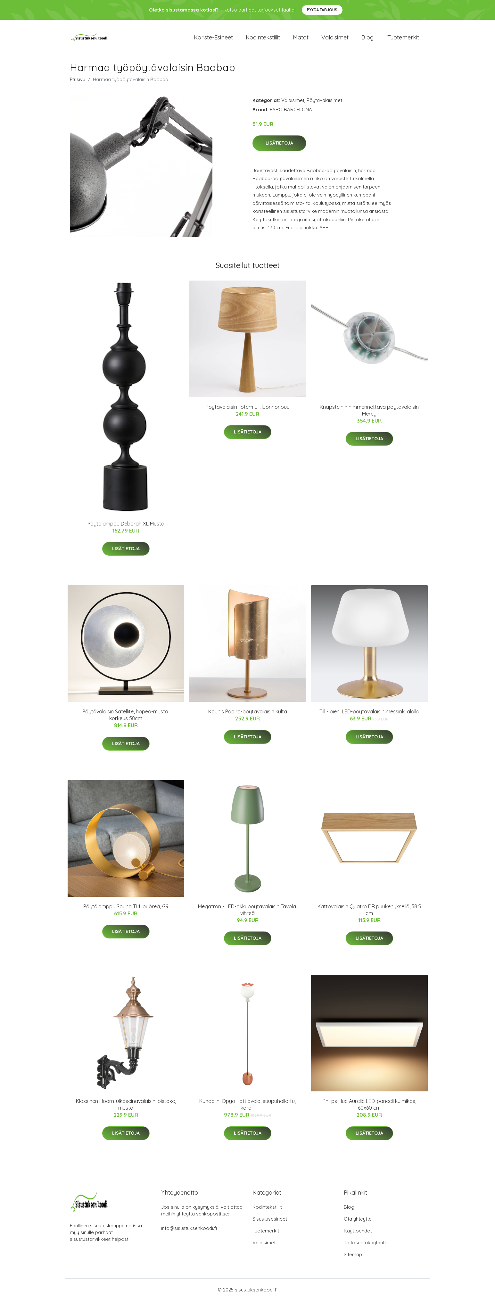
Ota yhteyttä (358, 1221)
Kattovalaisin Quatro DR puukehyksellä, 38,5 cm (369, 911)
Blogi (368, 38)
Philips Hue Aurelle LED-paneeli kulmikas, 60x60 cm (369, 1106)
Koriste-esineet (213, 38)
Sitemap (353, 1257)
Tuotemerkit (403, 38)
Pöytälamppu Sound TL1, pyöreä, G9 (126, 908)
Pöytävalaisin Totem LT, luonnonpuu (248, 409)
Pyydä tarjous (322, 9)
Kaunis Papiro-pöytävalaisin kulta (247, 713)
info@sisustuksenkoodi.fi (189, 1230)
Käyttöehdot (358, 1233)
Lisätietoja (279, 145)
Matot (301, 38)
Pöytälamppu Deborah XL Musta (125, 526)
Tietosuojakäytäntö (366, 1245)
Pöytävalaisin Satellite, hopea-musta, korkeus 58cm (125, 717)
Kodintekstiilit (263, 38)
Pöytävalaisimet (324, 102)
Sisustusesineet (269, 1221)
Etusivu (77, 81)
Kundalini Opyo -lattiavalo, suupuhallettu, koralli (247, 1106)
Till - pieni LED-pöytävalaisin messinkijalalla (369, 713)
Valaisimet (335, 38)
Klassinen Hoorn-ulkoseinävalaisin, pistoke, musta (126, 1106)
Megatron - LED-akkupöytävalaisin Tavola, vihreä (247, 911)
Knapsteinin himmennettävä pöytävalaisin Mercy (369, 412)
